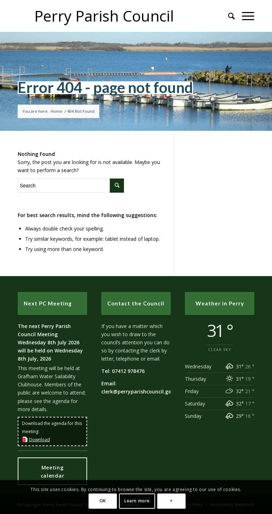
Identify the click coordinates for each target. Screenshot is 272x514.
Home (56, 111)
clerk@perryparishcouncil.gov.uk (141, 391)
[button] (244, 16)
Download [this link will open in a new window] (39, 440)
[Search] (228, 16)
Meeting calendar (52, 471)
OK (103, 501)
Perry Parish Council (104, 16)
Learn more (137, 501)
